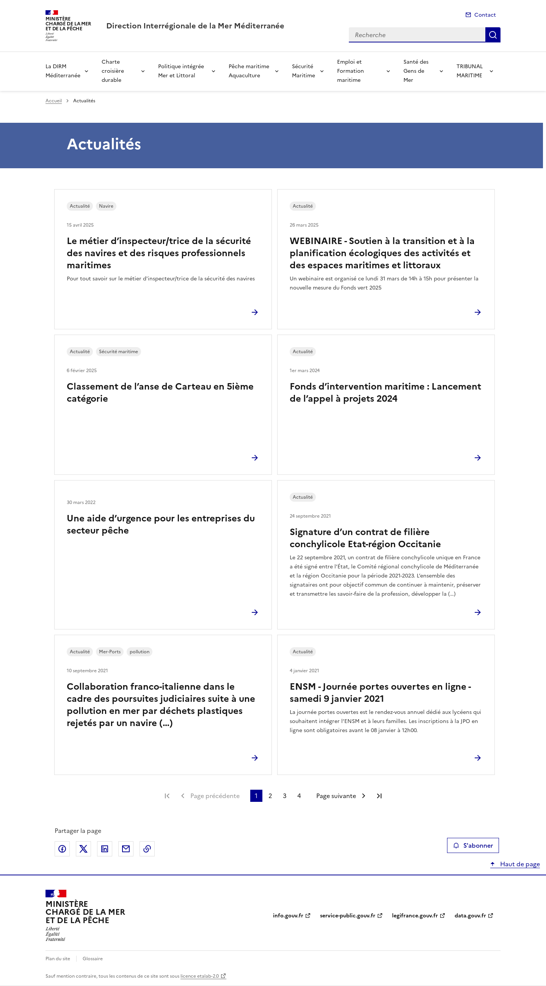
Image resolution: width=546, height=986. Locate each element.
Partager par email (125, 848)
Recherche (492, 34)
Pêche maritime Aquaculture (249, 71)
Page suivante (336, 795)
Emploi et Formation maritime (350, 71)
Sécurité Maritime (303, 71)
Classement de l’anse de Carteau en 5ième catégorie (160, 392)
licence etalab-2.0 (199, 976)
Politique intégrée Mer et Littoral (181, 71)
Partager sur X (83, 848)
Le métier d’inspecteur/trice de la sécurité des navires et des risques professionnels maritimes (159, 253)
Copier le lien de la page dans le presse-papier (147, 848)
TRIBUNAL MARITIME (470, 71)
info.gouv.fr (288, 916)
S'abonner (473, 845)
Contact (485, 15)
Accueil (54, 100)
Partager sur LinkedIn (104, 848)
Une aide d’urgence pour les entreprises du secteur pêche (161, 524)
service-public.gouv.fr (347, 916)
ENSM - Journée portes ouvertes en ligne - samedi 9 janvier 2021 (380, 693)
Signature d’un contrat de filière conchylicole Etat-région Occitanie (365, 538)
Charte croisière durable (113, 71)
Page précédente (215, 795)
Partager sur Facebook (62, 848)
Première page (167, 796)
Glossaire (93, 958)
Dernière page (379, 796)
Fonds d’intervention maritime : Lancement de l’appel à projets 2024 (385, 392)
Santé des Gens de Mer (415, 71)
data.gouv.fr (470, 916)
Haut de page (519, 864)
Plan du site (58, 958)
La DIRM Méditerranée (63, 71)
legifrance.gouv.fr (415, 916)
